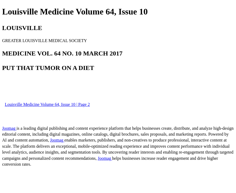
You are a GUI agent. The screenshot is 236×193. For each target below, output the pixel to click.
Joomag (9, 128)
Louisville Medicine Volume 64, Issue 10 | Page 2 (47, 104)
